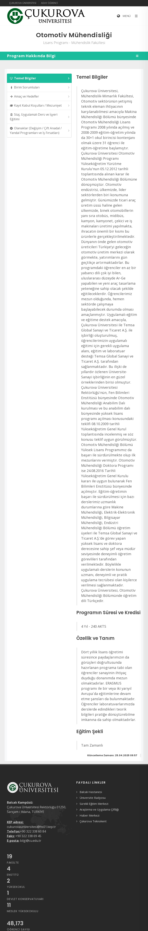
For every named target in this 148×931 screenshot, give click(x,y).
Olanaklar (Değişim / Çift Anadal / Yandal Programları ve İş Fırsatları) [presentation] (40, 130)
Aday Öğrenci (49, 3)
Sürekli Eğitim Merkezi (94, 804)
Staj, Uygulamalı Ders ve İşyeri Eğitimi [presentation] (40, 116)
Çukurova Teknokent (93, 821)
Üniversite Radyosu (93, 798)
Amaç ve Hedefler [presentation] (40, 96)
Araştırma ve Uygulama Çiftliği (99, 809)
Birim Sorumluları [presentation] (40, 87)
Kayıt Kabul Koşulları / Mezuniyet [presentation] (40, 105)
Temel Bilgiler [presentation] (40, 78)
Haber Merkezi (89, 815)
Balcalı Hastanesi (91, 792)
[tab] (39, 78)
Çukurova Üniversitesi (22, 3)
